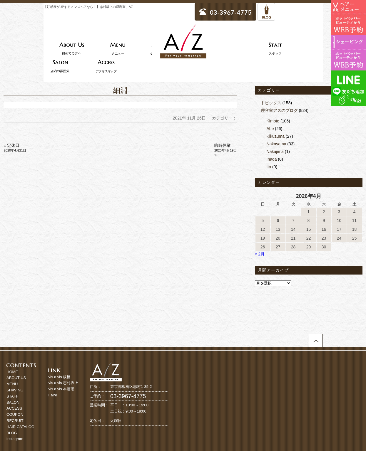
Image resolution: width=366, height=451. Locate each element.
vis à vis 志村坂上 (63, 383)
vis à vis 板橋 (60, 377)
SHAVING (15, 390)
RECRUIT (15, 420)
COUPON (14, 414)
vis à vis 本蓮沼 (62, 389)
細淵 (120, 90)
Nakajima (275, 151)
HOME (12, 372)
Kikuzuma (276, 136)
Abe (270, 128)
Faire (53, 395)
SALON (12, 402)
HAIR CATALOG (20, 427)
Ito (269, 166)
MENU (12, 384)
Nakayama (276, 144)
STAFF (12, 396)
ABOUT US (16, 378)
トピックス (271, 102)
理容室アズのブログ (279, 110)
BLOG (11, 433)
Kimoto (273, 121)
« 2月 (260, 254)
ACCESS (14, 408)
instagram (14, 439)
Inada (272, 159)
